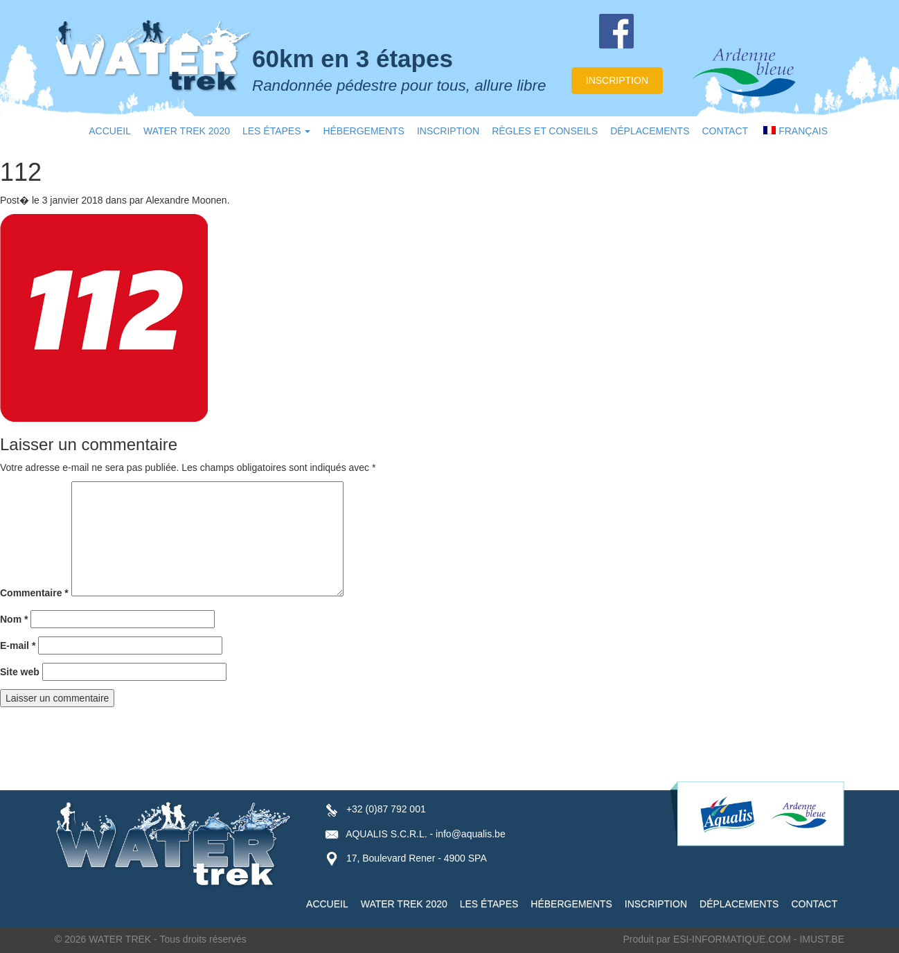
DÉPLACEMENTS (649, 130)
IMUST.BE (821, 939)
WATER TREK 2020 (186, 130)
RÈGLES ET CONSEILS (545, 130)
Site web (19, 671)
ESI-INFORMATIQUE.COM (732, 939)
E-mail (17, 645)
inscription (617, 80)
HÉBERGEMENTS (363, 130)
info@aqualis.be (471, 833)
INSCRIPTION (448, 130)
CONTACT (725, 130)
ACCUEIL (110, 130)
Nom (14, 619)
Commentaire (34, 592)
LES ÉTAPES (276, 130)
